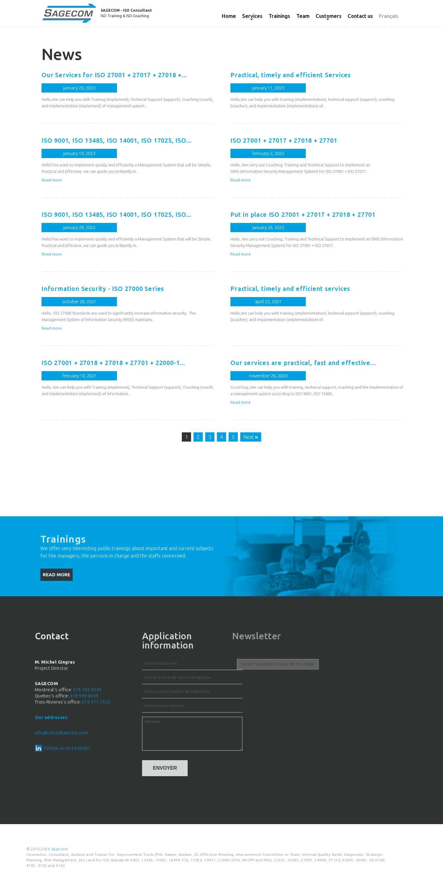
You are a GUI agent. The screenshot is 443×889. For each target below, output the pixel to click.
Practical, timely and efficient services (278, 288)
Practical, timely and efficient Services (278, 74)
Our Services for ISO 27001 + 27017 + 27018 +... (102, 74)
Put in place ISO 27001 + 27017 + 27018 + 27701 (290, 214)
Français (388, 16)
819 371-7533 (22, 702)
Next (238, 437)
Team (302, 16)
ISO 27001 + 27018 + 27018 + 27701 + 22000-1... (101, 362)
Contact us (360, 16)
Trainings (279, 16)
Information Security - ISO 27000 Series (90, 288)
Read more (39, 180)
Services (252, 16)
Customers (328, 16)
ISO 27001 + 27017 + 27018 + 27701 (271, 140)
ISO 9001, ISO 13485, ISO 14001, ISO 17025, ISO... (104, 140)
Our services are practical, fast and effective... (290, 362)
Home (229, 16)
